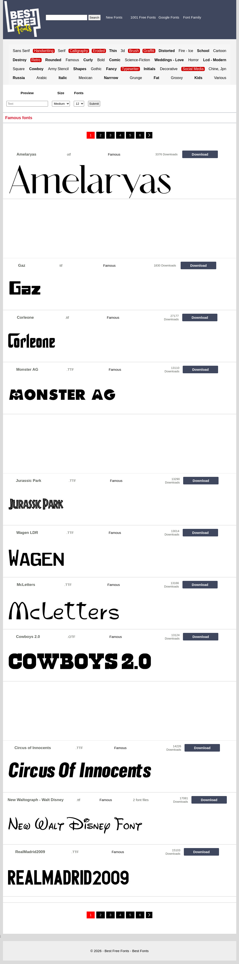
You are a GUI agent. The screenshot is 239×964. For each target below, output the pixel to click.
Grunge (136, 78)
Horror (193, 60)
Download (200, 154)
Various (220, 78)
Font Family (192, 17)
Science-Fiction (137, 60)
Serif (61, 51)
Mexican (85, 78)
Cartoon (219, 51)
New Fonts (114, 17)
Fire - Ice (186, 51)
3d (123, 51)
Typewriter (130, 69)
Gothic (96, 69)
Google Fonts (169, 17)
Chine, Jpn (217, 69)
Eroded (99, 51)
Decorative (168, 69)
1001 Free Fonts (143, 17)
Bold (101, 60)
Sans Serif (21, 51)
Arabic (42, 78)
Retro (35, 60)
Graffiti (149, 51)
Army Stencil (58, 69)
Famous (72, 60)
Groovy (177, 78)
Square (19, 69)
